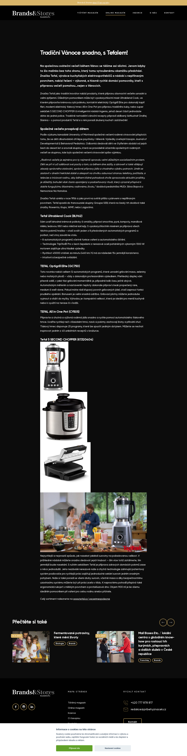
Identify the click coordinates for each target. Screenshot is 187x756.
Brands (72, 643)
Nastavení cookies (113, 748)
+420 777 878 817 (142, 702)
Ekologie (60, 643)
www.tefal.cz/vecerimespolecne (91, 598)
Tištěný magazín (87, 13)
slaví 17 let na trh (100, 3)
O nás (153, 13)
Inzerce (137, 13)
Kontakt (169, 13)
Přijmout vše (74, 748)
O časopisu (74, 718)
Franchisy (144, 660)
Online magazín (115, 13)
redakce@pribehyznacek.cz (148, 709)
